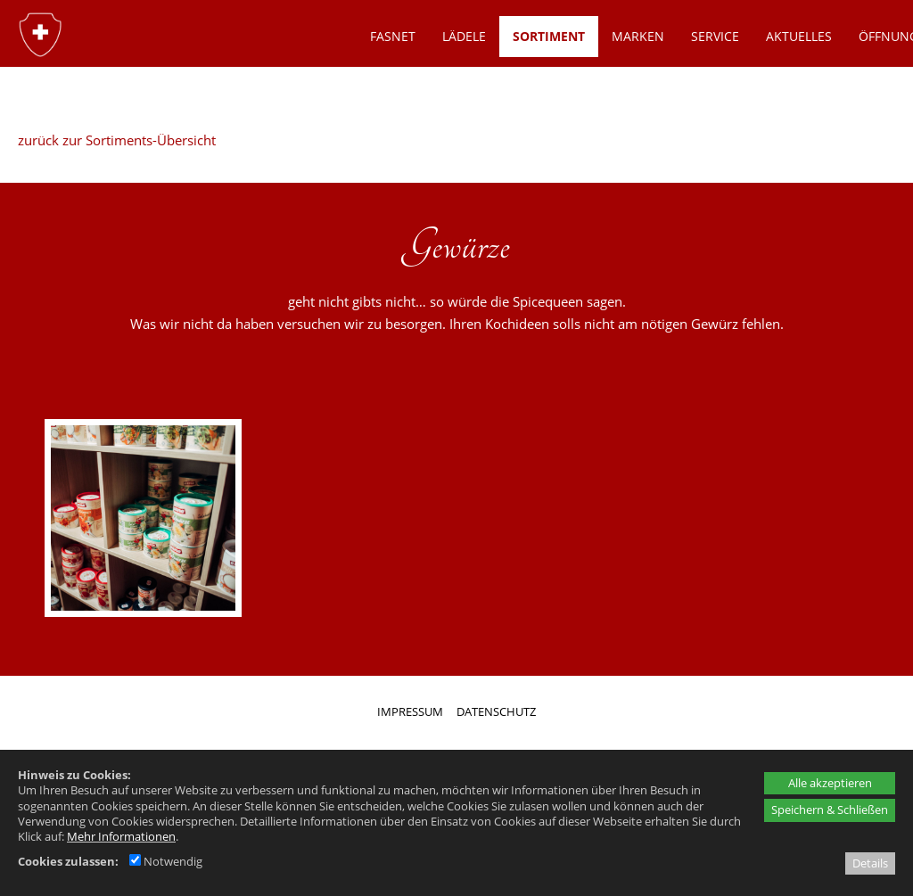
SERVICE (715, 36)
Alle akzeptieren (830, 783)
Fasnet (392, 36)
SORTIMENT (549, 36)
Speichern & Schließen (829, 809)
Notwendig (165, 861)
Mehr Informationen (121, 836)
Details (870, 863)
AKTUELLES (799, 36)
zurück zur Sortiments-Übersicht (117, 140)
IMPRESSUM (410, 711)
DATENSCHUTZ (496, 711)
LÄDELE (464, 36)
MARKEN (638, 36)
